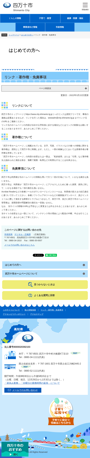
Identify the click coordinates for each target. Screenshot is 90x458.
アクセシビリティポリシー (14, 314)
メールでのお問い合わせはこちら (19, 245)
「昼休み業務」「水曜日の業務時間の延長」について (32, 383)
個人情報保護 (30, 310)
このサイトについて (11, 310)
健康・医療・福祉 (75, 18)
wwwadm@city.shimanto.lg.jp (61, 118)
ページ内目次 (45, 88)
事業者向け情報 (30, 27)
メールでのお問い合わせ (25, 390)
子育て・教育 (45, 18)
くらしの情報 (15, 18)
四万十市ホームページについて (21, 273)
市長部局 (8, 234)
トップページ (14, 35)
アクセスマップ (36, 314)
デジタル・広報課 (22, 234)
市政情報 (60, 27)
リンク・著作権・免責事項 (52, 310)
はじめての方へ (27, 35)
